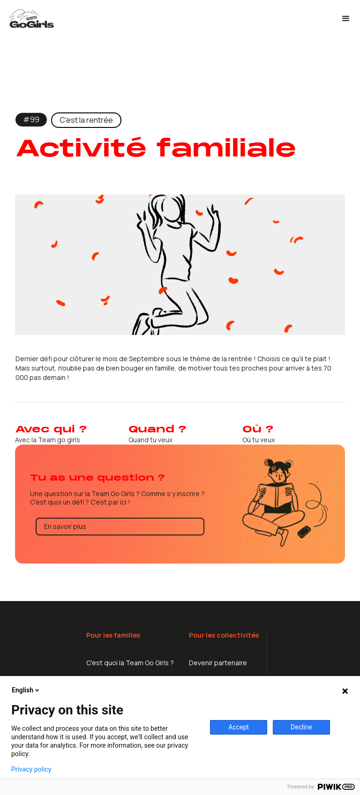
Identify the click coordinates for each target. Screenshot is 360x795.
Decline (301, 727)
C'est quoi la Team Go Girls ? (130, 662)
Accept (238, 727)
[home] (170, 18)
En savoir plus (65, 526)
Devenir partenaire (218, 662)
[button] (346, 19)
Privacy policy (31, 769)
